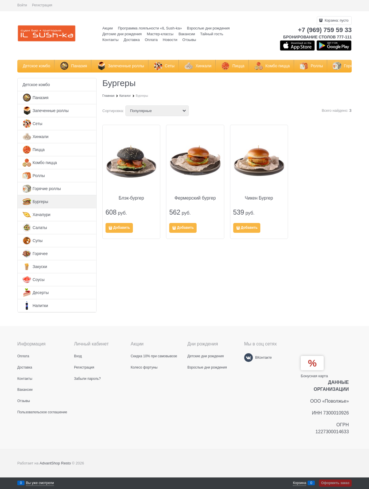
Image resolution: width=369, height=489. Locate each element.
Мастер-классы (160, 34)
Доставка (132, 40)
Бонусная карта (314, 376)
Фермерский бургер (195, 198)
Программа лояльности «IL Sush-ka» (150, 28)
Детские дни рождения (122, 34)
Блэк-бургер (131, 198)
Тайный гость (211, 34)
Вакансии (186, 34)
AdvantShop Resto (55, 463)
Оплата (151, 40)
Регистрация (42, 5)
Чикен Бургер (259, 198)
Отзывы (189, 40)
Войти (22, 5)
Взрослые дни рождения (208, 28)
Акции (107, 28)
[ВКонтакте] (248, 357)
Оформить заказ (335, 483)
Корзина (299, 483)
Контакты (110, 40)
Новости (170, 40)
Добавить (121, 228)
